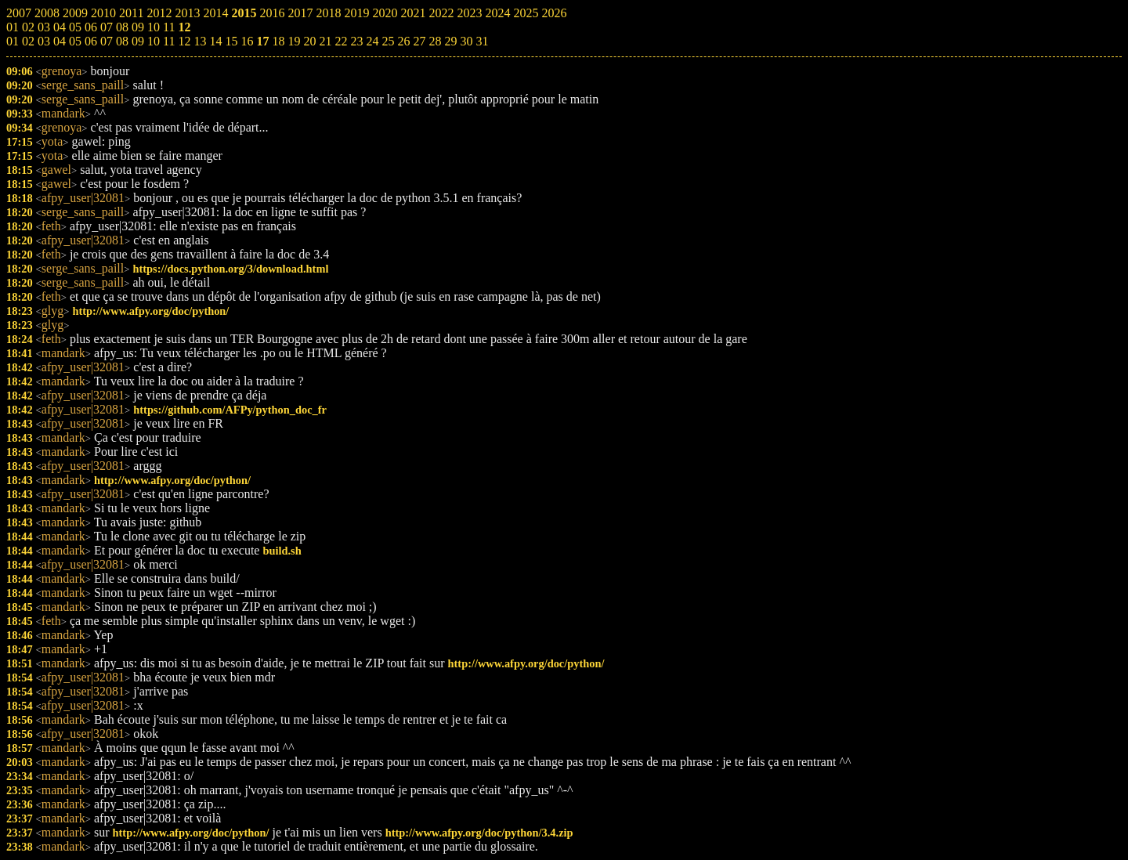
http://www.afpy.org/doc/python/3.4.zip (479, 832)
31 (481, 41)
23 (356, 41)
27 (419, 41)
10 (153, 41)
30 (466, 41)
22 (340, 41)
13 (199, 41)
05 (75, 41)
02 (28, 41)
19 (293, 41)
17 (262, 41)
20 (309, 41)
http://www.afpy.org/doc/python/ (150, 311)
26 (403, 41)
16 (246, 41)
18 (278, 41)
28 (434, 41)
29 (450, 41)
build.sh (281, 550)
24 (372, 41)
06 (91, 41)
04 (59, 41)
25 (387, 41)
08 (122, 41)
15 (231, 41)
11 (169, 41)
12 (184, 41)
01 (12, 41)
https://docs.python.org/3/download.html (230, 268)
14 (215, 41)
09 (138, 41)
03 (44, 41)
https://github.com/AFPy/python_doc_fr (230, 409)
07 (106, 41)
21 (325, 41)
